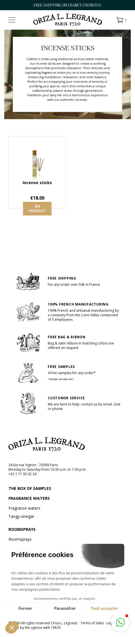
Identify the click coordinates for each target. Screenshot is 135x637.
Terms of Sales (92, 623)
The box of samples (29, 488)
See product (37, 208)
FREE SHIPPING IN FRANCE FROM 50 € (67, 5)
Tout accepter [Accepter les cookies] (104, 608)
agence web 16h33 (46, 627)
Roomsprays (22, 529)
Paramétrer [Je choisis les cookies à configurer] (65, 608)
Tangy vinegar (21, 516)
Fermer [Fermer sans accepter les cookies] (25, 608)
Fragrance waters (29, 498)
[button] (12, 627)
